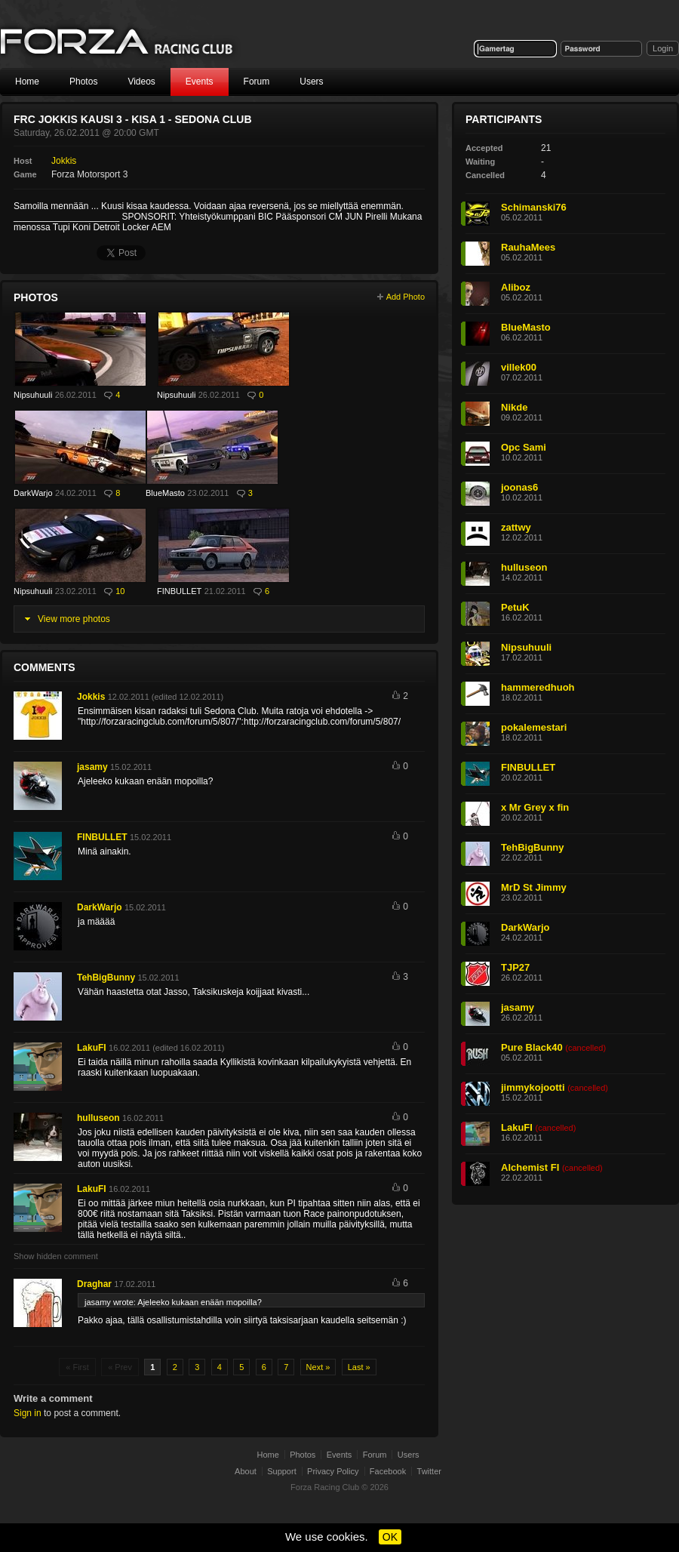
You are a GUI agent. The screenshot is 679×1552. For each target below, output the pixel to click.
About (246, 1471)
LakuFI (91, 1047)
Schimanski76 (534, 207)
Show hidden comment (56, 1256)
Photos (83, 81)
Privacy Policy (332, 1471)
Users (311, 81)
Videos (141, 81)
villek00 (518, 367)
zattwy (516, 527)
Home (27, 81)
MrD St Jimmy (534, 887)
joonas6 (519, 487)
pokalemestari (534, 727)
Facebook (388, 1471)
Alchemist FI (530, 1167)
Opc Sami (523, 447)
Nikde (514, 407)
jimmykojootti (533, 1087)
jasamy (92, 767)
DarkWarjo (33, 492)
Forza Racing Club (324, 1487)
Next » (318, 1367)
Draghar (94, 1284)
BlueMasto (165, 492)
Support (281, 1471)
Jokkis (63, 161)
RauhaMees (528, 247)
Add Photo (405, 296)
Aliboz (515, 287)
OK (390, 1537)
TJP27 (515, 967)
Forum (257, 81)
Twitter (429, 1471)
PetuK (515, 607)
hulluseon (98, 1118)
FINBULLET (179, 591)
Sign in (27, 1413)
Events (200, 81)
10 (119, 591)
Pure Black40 (532, 1047)
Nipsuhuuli (33, 394)
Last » (359, 1367)
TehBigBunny (106, 977)
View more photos (74, 619)
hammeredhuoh (538, 687)
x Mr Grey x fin (535, 807)
